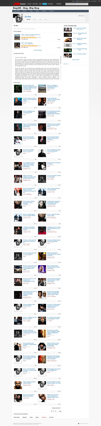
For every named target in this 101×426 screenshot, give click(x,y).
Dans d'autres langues (83, 423)
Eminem (52, 179)
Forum (45, 19)
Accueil (29, 3)
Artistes (44, 11)
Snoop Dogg (29, 91)
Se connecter (94, 1)
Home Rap (17, 11)
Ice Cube (52, 115)
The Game (25, 128)
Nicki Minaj (49, 270)
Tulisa (28, 271)
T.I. (47, 320)
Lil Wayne (25, 231)
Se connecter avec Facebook (83, 1)
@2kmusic (66, 63)
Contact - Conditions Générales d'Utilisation (20, 424)
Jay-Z (52, 103)
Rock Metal (50, 3)
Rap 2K (44, 3)
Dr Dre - (30, 34)
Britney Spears (53, 217)
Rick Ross (49, 257)
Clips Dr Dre (76, 59)
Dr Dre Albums (38, 50)
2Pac (27, 283)
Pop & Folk (35, 3)
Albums (24, 11)
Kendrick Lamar (50, 128)
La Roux (52, 385)
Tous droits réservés (29, 423)
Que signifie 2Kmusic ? (38, 423)
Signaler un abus (32, 424)
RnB (40, 3)
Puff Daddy (25, 168)
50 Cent (28, 244)
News (37, 11)
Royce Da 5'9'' (54, 360)
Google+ (37, 424)
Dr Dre (28, 16)
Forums (51, 11)
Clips (31, 11)
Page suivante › (56, 408)
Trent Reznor (29, 194)
